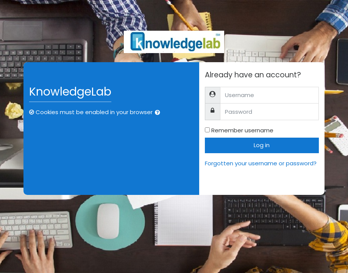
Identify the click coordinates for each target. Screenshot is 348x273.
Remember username (242, 130)
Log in (262, 145)
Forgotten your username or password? (261, 163)
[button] (159, 113)
